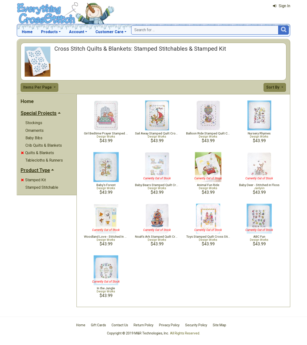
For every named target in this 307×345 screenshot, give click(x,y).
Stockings (33, 123)
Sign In (281, 6)
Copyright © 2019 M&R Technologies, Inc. (138, 333)
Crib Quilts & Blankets (43, 145)
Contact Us (120, 325)
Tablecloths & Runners (44, 160)
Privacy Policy (169, 325)
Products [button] (49, 32)
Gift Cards (98, 325)
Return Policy (144, 325)
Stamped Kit (33, 180)
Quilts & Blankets (37, 153)
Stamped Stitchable (41, 187)
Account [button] (76, 32)
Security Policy (196, 325)
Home (27, 32)
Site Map (219, 325)
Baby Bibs (33, 138)
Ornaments (34, 130)
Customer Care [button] (109, 32)
